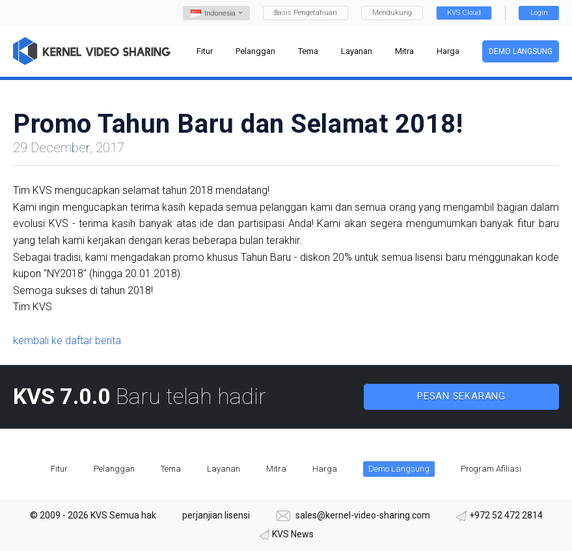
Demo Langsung (520, 51)
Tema (171, 469)
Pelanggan (114, 469)
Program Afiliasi (491, 469)
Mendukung (392, 12)
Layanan (223, 469)
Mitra (276, 469)
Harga (324, 469)
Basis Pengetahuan (305, 12)
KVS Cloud (464, 12)
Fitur (59, 469)
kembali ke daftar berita (67, 340)
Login (539, 12)
